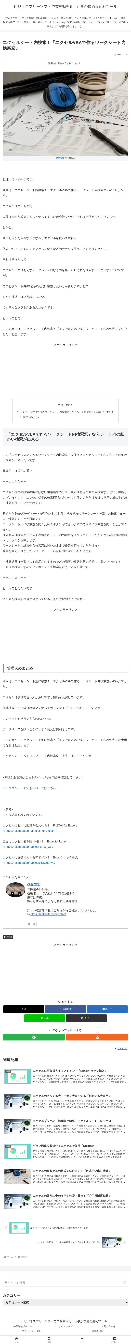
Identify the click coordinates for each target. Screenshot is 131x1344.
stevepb (60, 158)
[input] (65, 1285)
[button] (86, 1019)
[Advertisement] (65, 371)
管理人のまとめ (29, 417)
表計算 (8, 937)
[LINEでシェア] (44, 1019)
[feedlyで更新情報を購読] (29, 924)
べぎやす (33, 884)
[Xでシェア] (23, 1009)
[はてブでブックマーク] (107, 1009)
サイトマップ (65, 1328)
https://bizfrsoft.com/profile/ (48, 914)
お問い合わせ (108, 1328)
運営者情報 (97, 1333)
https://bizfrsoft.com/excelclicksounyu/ (30, 863)
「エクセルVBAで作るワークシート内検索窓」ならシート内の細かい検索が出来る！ (67, 412)
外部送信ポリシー (22, 1328)
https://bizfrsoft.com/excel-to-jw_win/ (29, 847)
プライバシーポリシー (33, 1333)
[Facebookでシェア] (65, 1009)
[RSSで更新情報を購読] (34, 924)
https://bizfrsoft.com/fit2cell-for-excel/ (30, 831)
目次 (61, 405)
